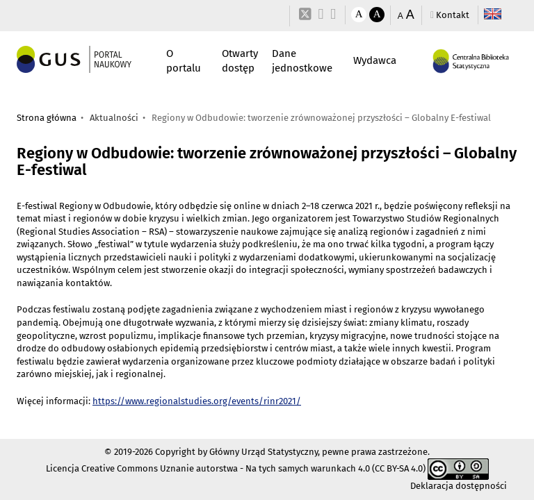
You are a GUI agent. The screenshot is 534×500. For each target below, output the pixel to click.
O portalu (183, 60)
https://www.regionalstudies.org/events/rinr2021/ (196, 401)
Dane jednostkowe (302, 60)
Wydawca (374, 60)
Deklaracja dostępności (458, 486)
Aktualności (114, 117)
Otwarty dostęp (240, 60)
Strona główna (46, 117)
